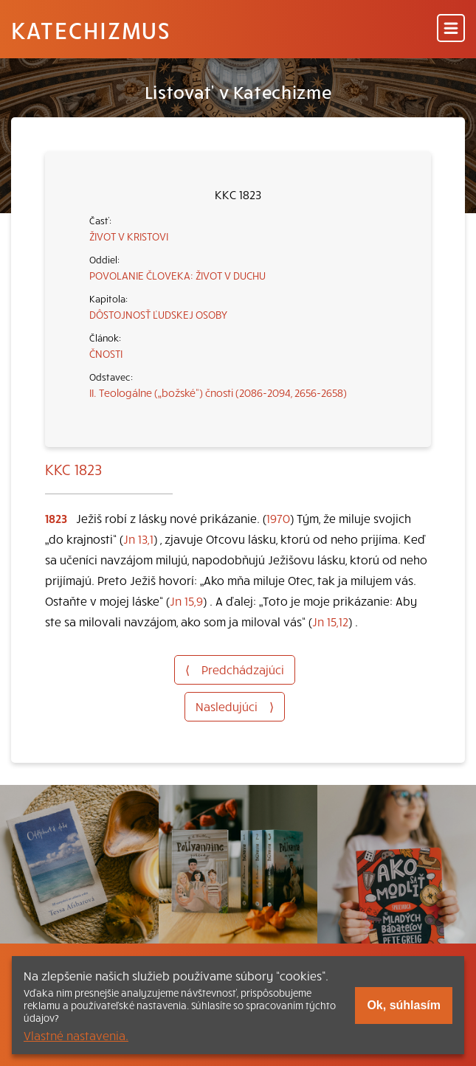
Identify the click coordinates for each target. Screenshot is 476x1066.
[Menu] (451, 29)
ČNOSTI (106, 353)
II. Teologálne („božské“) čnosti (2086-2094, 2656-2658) (218, 392)
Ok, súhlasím (404, 1005)
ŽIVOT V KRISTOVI (128, 236)
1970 (278, 517)
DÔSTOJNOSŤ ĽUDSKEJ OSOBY (158, 314)
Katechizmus (90, 29)
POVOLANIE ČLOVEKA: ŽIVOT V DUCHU (177, 275)
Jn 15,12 (330, 621)
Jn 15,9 (186, 600)
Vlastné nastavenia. (76, 1035)
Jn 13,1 (138, 538)
